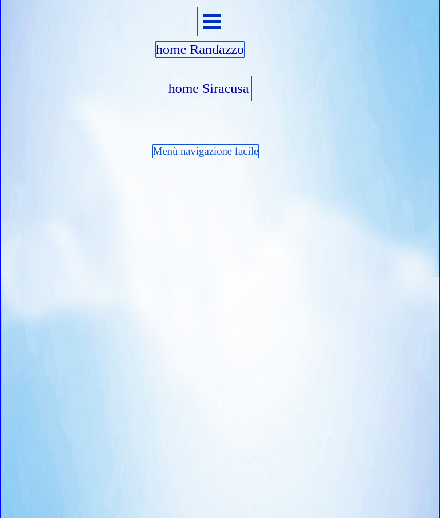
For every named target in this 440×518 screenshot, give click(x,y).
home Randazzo (200, 49)
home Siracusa (208, 88)
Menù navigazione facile (205, 151)
